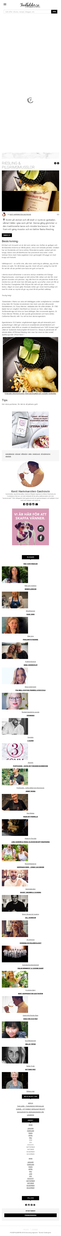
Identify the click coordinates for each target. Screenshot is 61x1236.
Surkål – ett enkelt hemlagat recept (30, 1109)
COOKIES (35, 1229)
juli (30, 1176)
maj (30, 1138)
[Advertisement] (30, 34)
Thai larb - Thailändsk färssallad (30, 1106)
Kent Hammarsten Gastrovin (20, 214)
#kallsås (8, 456)
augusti (30, 1178)
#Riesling (24, 454)
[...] (27, 11)
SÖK (54, 12)
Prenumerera (30, 1215)
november (31, 1185)
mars (31, 1133)
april (31, 1135)
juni (30, 1174)
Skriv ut (6, 235)
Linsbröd (30, 1115)
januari (31, 1128)
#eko (30, 454)
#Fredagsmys (45, 454)
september (30, 1181)
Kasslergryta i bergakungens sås (30, 1112)
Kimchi (30, 1103)
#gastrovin (36, 454)
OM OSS (26, 1229)
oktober (30, 1183)
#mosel (17, 454)
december (30, 1188)
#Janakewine (10, 454)
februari (30, 1131)
